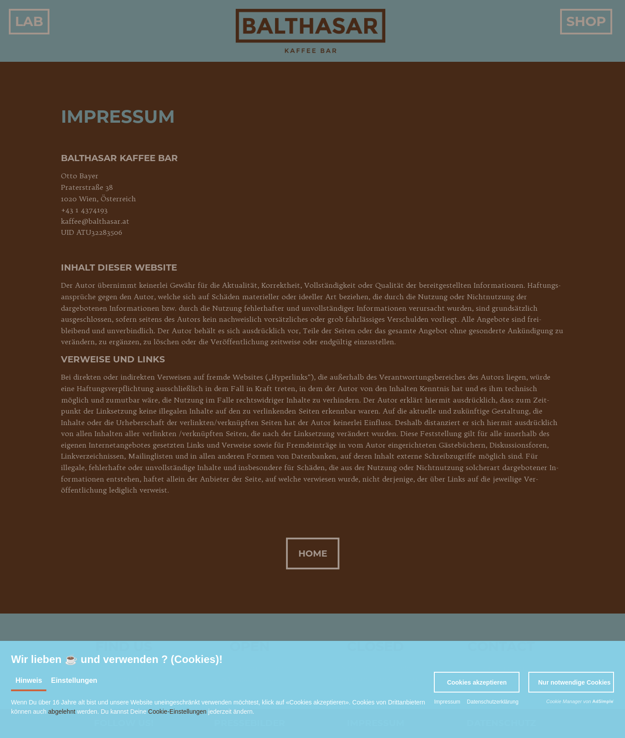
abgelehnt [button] (61, 711)
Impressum (447, 702)
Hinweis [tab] (28, 680)
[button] (477, 682)
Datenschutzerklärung (493, 702)
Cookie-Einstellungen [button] (177, 711)
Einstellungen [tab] (74, 680)
